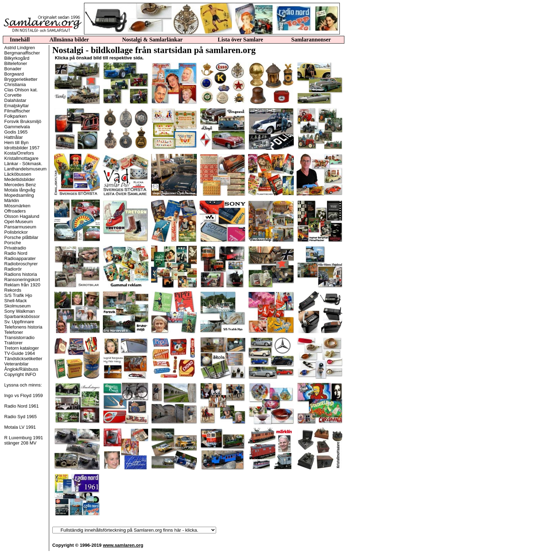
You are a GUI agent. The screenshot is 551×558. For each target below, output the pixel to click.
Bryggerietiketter (21, 79)
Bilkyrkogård (17, 58)
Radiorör (13, 269)
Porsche (12, 242)
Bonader (12, 68)
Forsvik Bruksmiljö (22, 121)
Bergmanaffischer (22, 53)
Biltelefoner (15, 63)
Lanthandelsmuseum (25, 168)
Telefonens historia (23, 327)
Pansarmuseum (20, 226)
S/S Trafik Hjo (18, 295)
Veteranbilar (16, 363)
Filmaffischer (17, 110)
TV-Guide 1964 (19, 353)
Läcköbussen (17, 174)
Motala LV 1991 (20, 427)
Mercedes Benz (20, 184)
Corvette (12, 95)
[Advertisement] (374, 156)
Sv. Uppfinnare (19, 321)
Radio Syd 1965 (20, 416)
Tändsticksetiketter (23, 358)
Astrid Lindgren (19, 47)
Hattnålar (13, 137)
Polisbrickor (16, 232)
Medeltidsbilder (19, 179)
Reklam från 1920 (22, 284)
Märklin (11, 200)
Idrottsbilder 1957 (21, 147)
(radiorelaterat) (134, 530)
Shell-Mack (15, 300)
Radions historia (20, 274)
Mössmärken (17, 205)
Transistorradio (19, 337)
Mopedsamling (19, 195)
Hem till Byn (16, 142)
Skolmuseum (17, 306)
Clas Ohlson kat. (21, 89)
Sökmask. (32, 163)
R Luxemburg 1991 (23, 437)
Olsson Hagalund (21, 216)
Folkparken (15, 116)
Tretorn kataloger (21, 348)
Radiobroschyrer (21, 263)
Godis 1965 (16, 132)
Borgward (14, 74)
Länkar (11, 163)
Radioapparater (20, 258)
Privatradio (15, 248)
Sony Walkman (19, 311)
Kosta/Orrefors (19, 153)
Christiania (15, 84)
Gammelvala (17, 126)
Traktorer (13, 342)
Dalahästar (15, 100)
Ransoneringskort (22, 279)
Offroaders (15, 211)
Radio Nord (15, 253)
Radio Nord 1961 (21, 406)
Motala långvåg (19, 190)
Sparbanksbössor (22, 316)
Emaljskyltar (16, 105)
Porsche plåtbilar (21, 237)
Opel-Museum (18, 221)
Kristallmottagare (21, 158)
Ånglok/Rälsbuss (21, 369)
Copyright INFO (20, 374)
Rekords (12, 290)
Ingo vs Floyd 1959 (23, 395)
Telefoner (13, 332)
